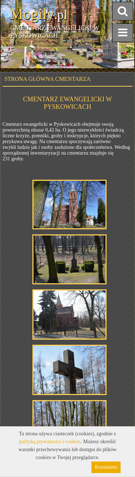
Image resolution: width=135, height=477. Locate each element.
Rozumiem (106, 467)
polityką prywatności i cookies (50, 441)
